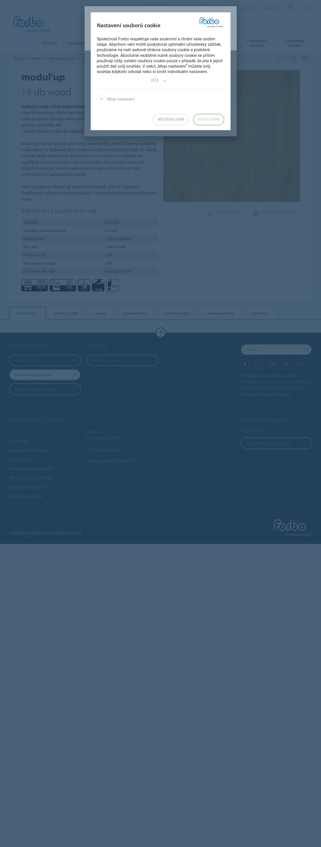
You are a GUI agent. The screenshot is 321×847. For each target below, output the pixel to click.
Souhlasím (208, 119)
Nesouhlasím (171, 119)
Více (159, 81)
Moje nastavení (116, 99)
